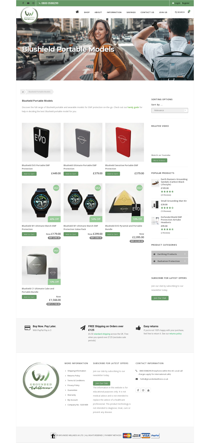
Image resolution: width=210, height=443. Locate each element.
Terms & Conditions (76, 380)
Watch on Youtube (160, 155)
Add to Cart (29, 174)
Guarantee (72, 390)
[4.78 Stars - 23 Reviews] (174, 193)
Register (185, 3)
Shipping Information (77, 370)
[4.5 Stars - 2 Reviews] (174, 231)
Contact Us (147, 12)
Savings (131, 12)
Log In (177, 3)
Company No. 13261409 (78, 404)
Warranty (72, 395)
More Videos (159, 160)
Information (114, 12)
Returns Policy (74, 375)
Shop (87, 12)
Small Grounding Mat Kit (174, 200)
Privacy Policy (73, 385)
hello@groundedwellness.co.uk (154, 379)
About (98, 12)
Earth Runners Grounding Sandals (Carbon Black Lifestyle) (174, 182)
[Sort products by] (169, 110)
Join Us (163, 12)
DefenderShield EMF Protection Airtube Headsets (171, 220)
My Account (73, 400)
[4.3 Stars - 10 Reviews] (174, 209)
